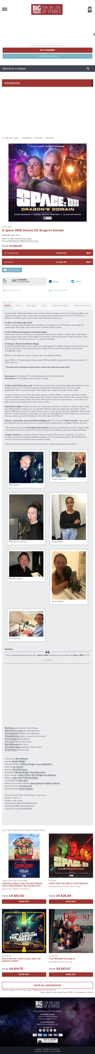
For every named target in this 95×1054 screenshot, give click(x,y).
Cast (44, 305)
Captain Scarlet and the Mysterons (14, 881)
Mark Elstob (59, 962)
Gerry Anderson (37, 783)
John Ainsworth (25, 786)
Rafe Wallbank (21, 758)
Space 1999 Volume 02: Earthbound (68, 883)
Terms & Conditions (55, 1051)
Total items (34, 40)
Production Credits (60, 305)
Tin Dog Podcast (47, 660)
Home (16, 138)
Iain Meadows (50, 775)
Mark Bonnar (14, 241)
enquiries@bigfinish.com (49, 1024)
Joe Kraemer (17, 767)
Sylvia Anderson (53, 783)
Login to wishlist (13, 270)
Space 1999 (38, 138)
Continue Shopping (47, 56)
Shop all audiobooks (47, 985)
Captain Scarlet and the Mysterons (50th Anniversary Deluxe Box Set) (22, 884)
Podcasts (11, 113)
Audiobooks (26, 138)
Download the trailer (59, 290)
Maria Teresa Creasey (30, 241)
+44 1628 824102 (51, 1016)
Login (5, 23)
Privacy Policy (38, 1051)
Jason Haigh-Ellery (44, 764)
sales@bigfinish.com (49, 1019)
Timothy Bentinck (12, 736)
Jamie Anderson (26, 788)
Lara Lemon (10, 741)
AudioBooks (12, 83)
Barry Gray (23, 780)
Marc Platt (15, 238)
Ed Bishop (25, 889)
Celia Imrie (68, 962)
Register (7, 30)
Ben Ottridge (37, 775)
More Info (24, 901)
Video (18, 305)
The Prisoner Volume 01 (62, 958)
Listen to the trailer (13, 290)
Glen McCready (11, 744)
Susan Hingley (11, 739)
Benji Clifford (24, 775)
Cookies (46, 1051)
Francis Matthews (14, 889)
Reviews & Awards (82, 305)
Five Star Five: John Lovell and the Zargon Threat (21, 960)
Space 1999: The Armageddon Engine (78, 992)
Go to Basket (47, 50)
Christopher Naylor (13, 747)
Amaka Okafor (11, 750)
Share (56, 281)
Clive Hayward (11, 733)
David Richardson (20, 769)
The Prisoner (53, 956)
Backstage (31, 305)
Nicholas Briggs (25, 238)
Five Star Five (6, 956)
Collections (12, 90)
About (9, 121)
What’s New (12, 98)
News (8, 105)
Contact (10, 128)
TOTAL (35, 43)
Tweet (78, 281)
